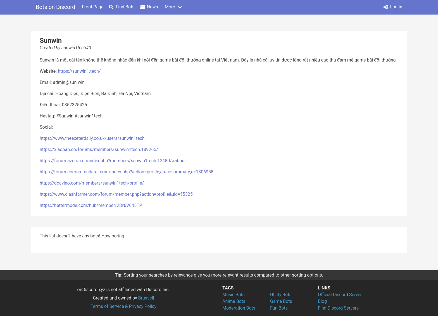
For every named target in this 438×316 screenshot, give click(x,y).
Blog (322, 301)
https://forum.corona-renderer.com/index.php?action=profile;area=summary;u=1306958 (126, 171)
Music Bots (233, 294)
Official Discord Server (340, 294)
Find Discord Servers (338, 308)
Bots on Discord (55, 7)
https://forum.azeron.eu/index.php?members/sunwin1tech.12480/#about (113, 160)
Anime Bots (233, 301)
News (149, 7)
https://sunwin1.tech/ (79, 71)
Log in (393, 7)
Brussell (146, 298)
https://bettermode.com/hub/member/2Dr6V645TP (91, 205)
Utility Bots (281, 294)
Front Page (92, 7)
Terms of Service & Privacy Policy (123, 306)
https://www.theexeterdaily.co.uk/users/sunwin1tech (92, 138)
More (170, 7)
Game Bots (281, 301)
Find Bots (121, 7)
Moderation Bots (238, 308)
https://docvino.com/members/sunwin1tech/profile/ (92, 183)
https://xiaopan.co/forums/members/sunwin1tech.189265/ (99, 149)
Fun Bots (279, 308)
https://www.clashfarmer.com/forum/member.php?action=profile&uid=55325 (116, 194)
